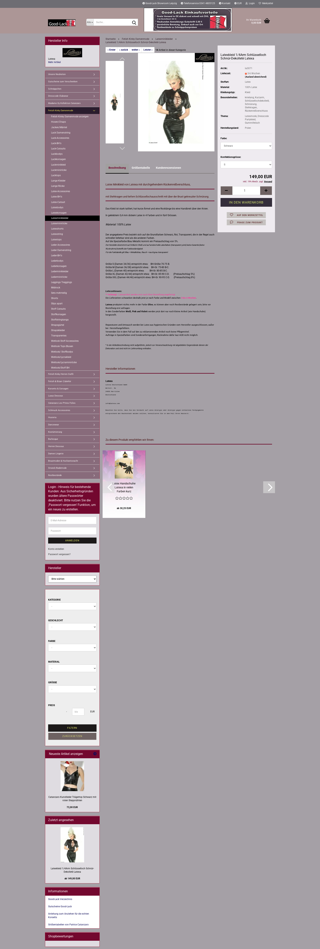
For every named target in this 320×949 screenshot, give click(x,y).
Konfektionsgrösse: (231, 157)
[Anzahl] (246, 190)
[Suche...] (90, 22)
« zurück (123, 49)
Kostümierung (55, 432)
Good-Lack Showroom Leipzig (160, 3)
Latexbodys (57, 207)
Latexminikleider (59, 218)
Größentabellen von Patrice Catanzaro (68, 924)
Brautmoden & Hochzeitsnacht (63, 461)
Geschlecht (55, 620)
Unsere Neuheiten (57, 74)
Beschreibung (117, 167)
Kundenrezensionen (168, 167)
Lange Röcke (57, 186)
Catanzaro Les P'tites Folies (61, 403)
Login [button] (250, 3)
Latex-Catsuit (58, 202)
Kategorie (54, 599)
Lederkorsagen (59, 266)
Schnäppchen (54, 89)
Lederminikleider (59, 271)
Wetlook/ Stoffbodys (62, 351)
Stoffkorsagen (58, 314)
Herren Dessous (56, 446)
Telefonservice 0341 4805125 (198, 3)
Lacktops (56, 175)
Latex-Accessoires (60, 191)
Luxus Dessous (55, 395)
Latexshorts (57, 228)
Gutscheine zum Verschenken (62, 81)
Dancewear (53, 424)
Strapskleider (58, 330)
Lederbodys (57, 260)
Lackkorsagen (58, 159)
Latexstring (57, 234)
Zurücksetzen (72, 736)
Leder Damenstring (61, 250)
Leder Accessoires (60, 244)
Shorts (54, 298)
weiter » (136, 49)
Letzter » (148, 49)
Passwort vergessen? (59, 554)
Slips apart (57, 303)
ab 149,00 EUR (72, 878)
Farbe (51, 641)
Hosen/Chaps (58, 121)
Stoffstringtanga (60, 319)
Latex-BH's (56, 196)
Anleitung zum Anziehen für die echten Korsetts (68, 915)
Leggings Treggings (61, 282)
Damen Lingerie (55, 453)
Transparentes (58, 335)
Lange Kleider (58, 180)
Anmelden (72, 540)
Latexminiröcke (59, 223)
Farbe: (224, 138)
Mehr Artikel (54, 62)
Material (54, 661)
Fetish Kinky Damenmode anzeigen (70, 116)
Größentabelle (141, 167)
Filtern (72, 728)
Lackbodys (57, 154)
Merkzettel (266, 3)
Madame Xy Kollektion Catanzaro (64, 103)
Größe (52, 682)
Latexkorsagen (59, 212)
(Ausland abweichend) (256, 77)
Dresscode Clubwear (58, 96)
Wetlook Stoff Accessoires (65, 341)
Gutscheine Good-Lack (60, 906)
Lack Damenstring (60, 132)
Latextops (56, 239)
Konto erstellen (56, 549)
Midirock (55, 287)
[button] (238, 4)
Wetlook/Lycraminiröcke (64, 362)
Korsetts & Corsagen (58, 388)
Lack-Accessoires (60, 138)
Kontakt (224, 3)
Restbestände (55, 475)
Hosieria (52, 417)
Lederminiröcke (59, 277)
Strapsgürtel (57, 325)
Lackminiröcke (58, 170)
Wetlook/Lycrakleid (61, 357)
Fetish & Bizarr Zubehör (59, 381)
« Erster (111, 49)
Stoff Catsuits (58, 308)
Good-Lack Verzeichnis (60, 899)
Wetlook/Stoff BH (60, 367)
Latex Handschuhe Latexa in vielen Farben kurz (123, 487)
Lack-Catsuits (58, 148)
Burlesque (53, 439)
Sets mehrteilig (59, 293)
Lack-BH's (56, 143)
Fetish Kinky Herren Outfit (61, 374)
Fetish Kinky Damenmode (60, 110)
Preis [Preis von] (51, 705)
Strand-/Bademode (57, 468)
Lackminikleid (58, 164)
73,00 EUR (72, 807)
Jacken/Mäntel (59, 127)
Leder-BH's (56, 255)
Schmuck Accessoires (59, 410)
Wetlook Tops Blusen (62, 346)
